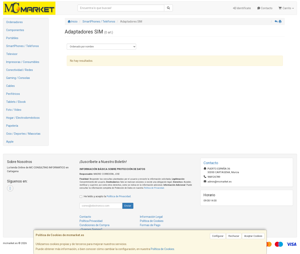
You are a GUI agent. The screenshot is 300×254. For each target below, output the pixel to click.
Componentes (15, 30)
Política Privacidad (91, 221)
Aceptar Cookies (253, 236)
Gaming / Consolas (18, 77)
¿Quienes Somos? (91, 229)
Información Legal (151, 216)
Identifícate (241, 8)
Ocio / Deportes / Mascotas (23, 133)
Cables (10, 85)
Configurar (217, 236)
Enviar (127, 205)
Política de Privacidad (154, 188)
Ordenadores (14, 22)
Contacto (265, 8)
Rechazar (233, 236)
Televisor (12, 54)
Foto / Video (13, 109)
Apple (10, 141)
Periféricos (13, 93)
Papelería (12, 125)
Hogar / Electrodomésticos (23, 117)
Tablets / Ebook (16, 101)
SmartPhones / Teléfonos (22, 46)
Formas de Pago (150, 225)
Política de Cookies (162, 249)
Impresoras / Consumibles (22, 62)
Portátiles (12, 38)
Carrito (286, 8)
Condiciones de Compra (94, 225)
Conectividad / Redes (19, 70)
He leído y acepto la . (107, 196)
